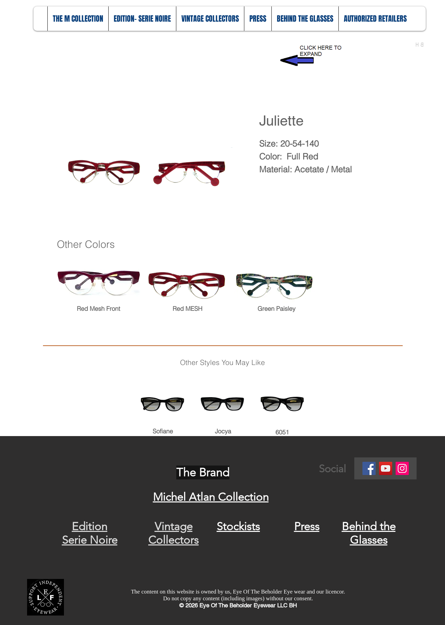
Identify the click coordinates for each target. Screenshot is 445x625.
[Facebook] (369, 468)
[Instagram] (402, 468)
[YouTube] (385, 468)
